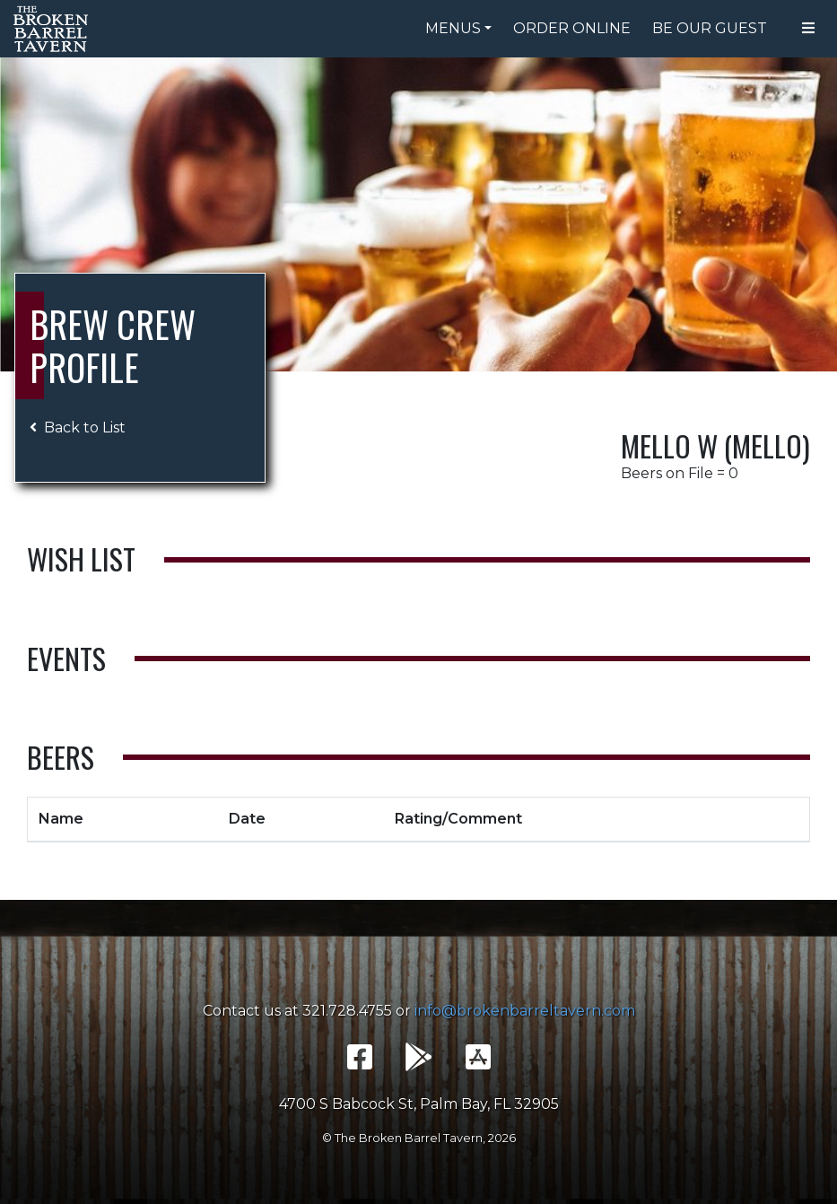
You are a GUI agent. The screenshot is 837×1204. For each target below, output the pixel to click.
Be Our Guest (709, 28)
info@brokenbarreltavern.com (524, 1010)
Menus (453, 28)
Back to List (78, 427)
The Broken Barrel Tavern (53, 28)
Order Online (572, 28)
